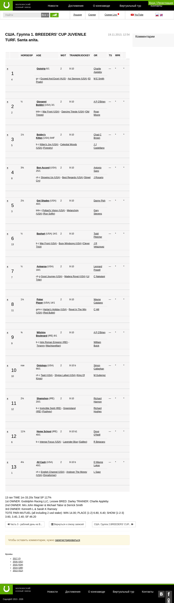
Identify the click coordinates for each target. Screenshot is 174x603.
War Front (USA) (50, 111)
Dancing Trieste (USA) (72, 111)
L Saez (97, 472)
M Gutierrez (100, 375)
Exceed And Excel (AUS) (53, 78)
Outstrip (41, 68)
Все (45, 14)
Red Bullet (49, 312)
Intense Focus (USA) (50, 441)
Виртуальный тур (130, 5)
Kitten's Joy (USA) (49, 144)
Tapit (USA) (46, 375)
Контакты (156, 5)
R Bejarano (99, 441)
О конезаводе (101, 5)
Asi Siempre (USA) (77, 78)
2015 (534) (18, 564)
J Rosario (98, 177)
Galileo (82, 441)
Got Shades (43, 200)
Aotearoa (42, 266)
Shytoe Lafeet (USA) (65, 375)
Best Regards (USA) (72, 177)
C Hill (96, 309)
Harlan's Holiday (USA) (55, 309)
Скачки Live (112, 14)
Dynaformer (50, 475)
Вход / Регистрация (161, 2)
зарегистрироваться (67, 540)
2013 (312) (18, 570)
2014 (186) (18, 568)
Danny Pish (99, 200)
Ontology (42, 365)
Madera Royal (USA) (75, 276)
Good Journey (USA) (51, 276)
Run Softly (49, 213)
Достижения (75, 5)
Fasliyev (47, 411)
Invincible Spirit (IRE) (50, 408)
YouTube (137, 14)
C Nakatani (99, 276)
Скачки (92, 14)
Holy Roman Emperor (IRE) (54, 342)
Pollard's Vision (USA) (53, 210)
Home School (44, 431)
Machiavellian (53, 345)
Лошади (77, 14)
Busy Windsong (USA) (70, 243)
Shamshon (42, 398)
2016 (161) (18, 561)
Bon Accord (43, 167)
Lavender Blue (70, 441)
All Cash (41, 462)
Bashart (41, 233)
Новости (53, 5)
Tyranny (41, 345)
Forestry (48, 148)
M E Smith (99, 78)
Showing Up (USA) (50, 177)
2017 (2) (17, 558)
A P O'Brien (99, 101)
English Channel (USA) (52, 472)
